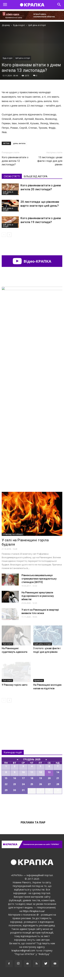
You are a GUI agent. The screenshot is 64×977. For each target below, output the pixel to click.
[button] (59, 4)
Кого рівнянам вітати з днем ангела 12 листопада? (15, 161)
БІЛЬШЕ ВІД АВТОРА (35, 176)
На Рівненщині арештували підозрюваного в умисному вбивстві (38, 596)
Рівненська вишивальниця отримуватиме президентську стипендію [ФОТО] (39, 578)
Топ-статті (7, 644)
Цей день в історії (22, 58)
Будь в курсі (7, 58)
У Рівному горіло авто (14, 684)
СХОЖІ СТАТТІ (12, 176)
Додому (6, 25)
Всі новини (13, 719)
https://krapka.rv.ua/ (34, 911)
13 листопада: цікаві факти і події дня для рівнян (49, 161)
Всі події (32, 806)
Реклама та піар (33, 822)
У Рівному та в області (13, 534)
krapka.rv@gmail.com (23, 950)
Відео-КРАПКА (32, 261)
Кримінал (38, 680)
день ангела (19, 143)
